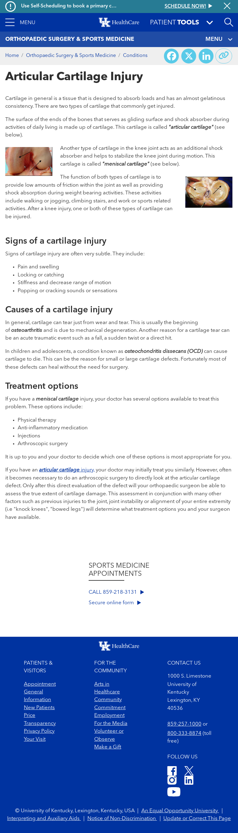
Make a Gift (107, 747)
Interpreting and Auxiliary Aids (44, 818)
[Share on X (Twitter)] (188, 56)
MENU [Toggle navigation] (219, 39)
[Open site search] (228, 22)
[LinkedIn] (188, 781)
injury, (67, 470)
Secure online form (115, 602)
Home (12, 55)
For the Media (110, 723)
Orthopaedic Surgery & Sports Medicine (71, 55)
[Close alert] (227, 6)
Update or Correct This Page (197, 818)
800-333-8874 (184, 733)
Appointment (40, 684)
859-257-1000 (184, 724)
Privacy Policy (39, 731)
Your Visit (35, 739)
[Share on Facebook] (171, 56)
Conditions (135, 55)
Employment (109, 715)
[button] (20, 22)
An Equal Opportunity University (180, 810)
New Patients (39, 707)
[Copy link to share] (223, 56)
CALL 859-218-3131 (116, 592)
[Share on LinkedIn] (206, 56)
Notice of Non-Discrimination (122, 818)
